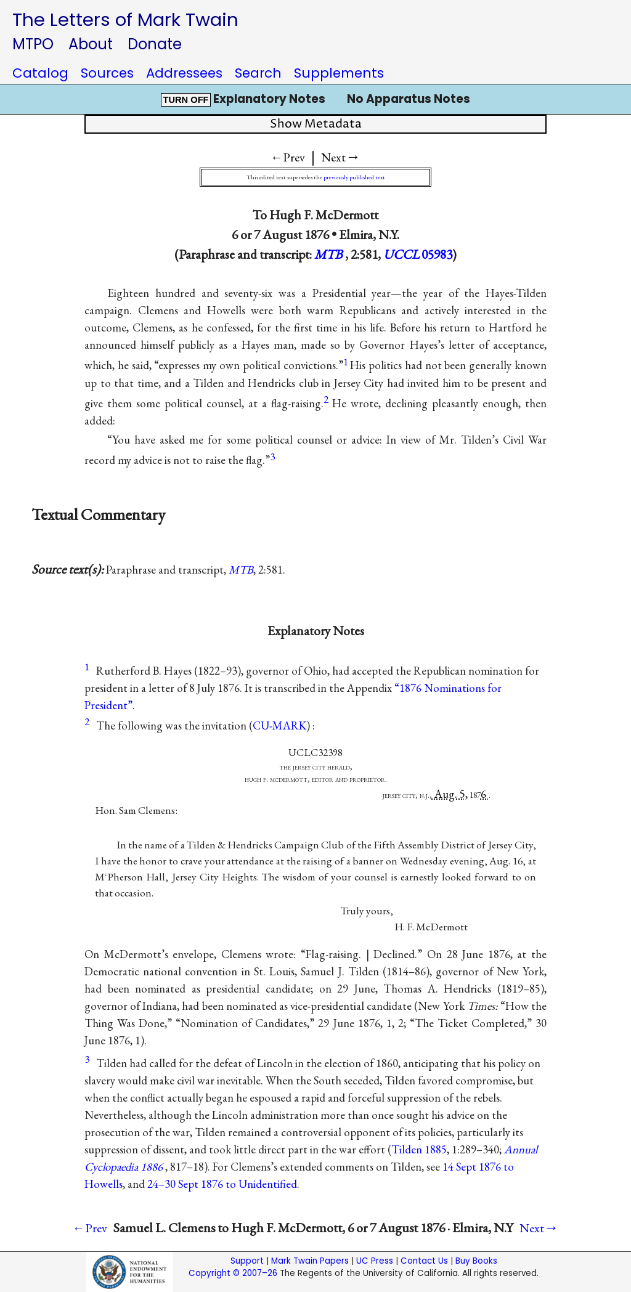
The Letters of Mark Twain (125, 19)
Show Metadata (316, 124)
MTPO (33, 44)
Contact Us (424, 1261)
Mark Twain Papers (310, 1261)
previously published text (354, 177)
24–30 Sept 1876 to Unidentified (222, 1184)
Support (247, 1261)
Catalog (40, 73)
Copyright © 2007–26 (233, 1273)
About (90, 44)
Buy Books (476, 1261)
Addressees (184, 73)
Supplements (339, 73)
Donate (155, 44)
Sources (107, 73)
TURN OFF (185, 100)
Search (258, 73)
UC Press (374, 1261)
